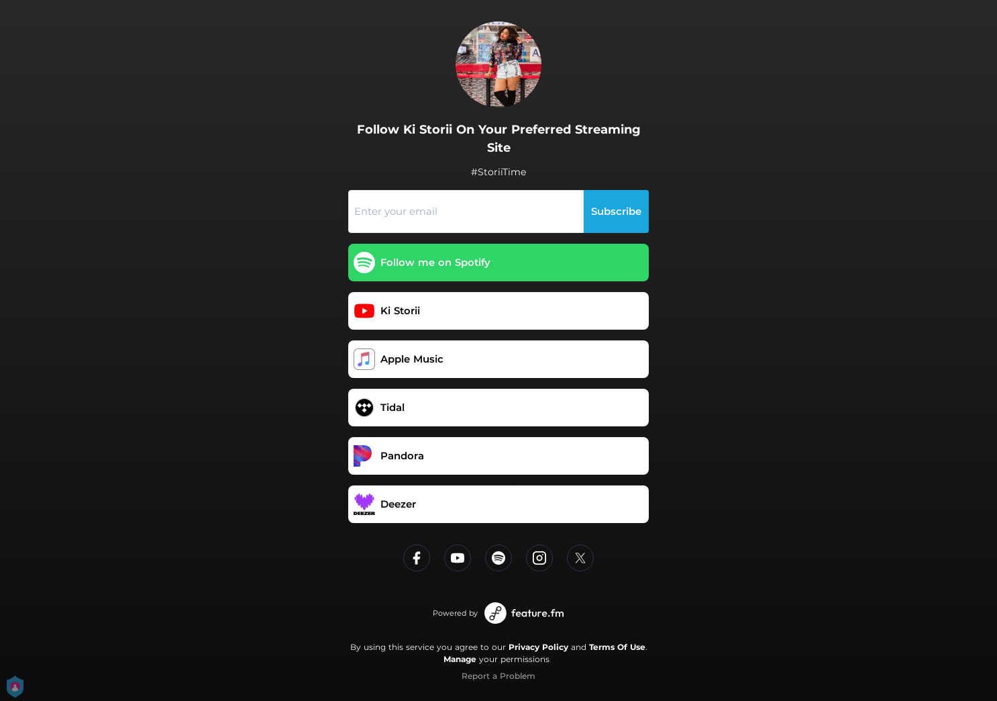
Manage (459, 659)
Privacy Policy (538, 647)
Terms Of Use (617, 647)
